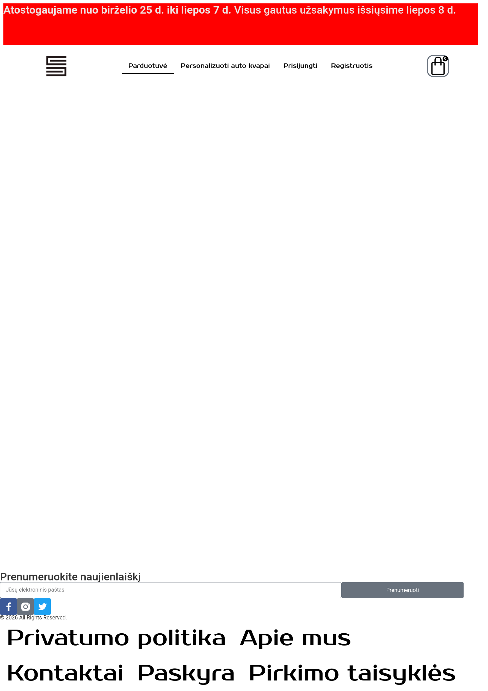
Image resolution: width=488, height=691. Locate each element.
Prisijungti (301, 66)
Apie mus (295, 638)
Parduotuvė (147, 66)
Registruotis (351, 66)
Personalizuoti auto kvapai (225, 66)
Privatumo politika (116, 638)
